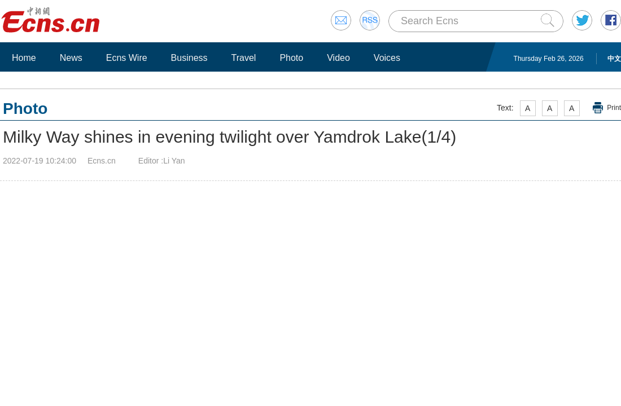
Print (614, 108)
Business (189, 58)
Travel (243, 58)
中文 (614, 59)
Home (24, 58)
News (71, 58)
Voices (387, 58)
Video (338, 58)
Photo (291, 58)
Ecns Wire (126, 58)
